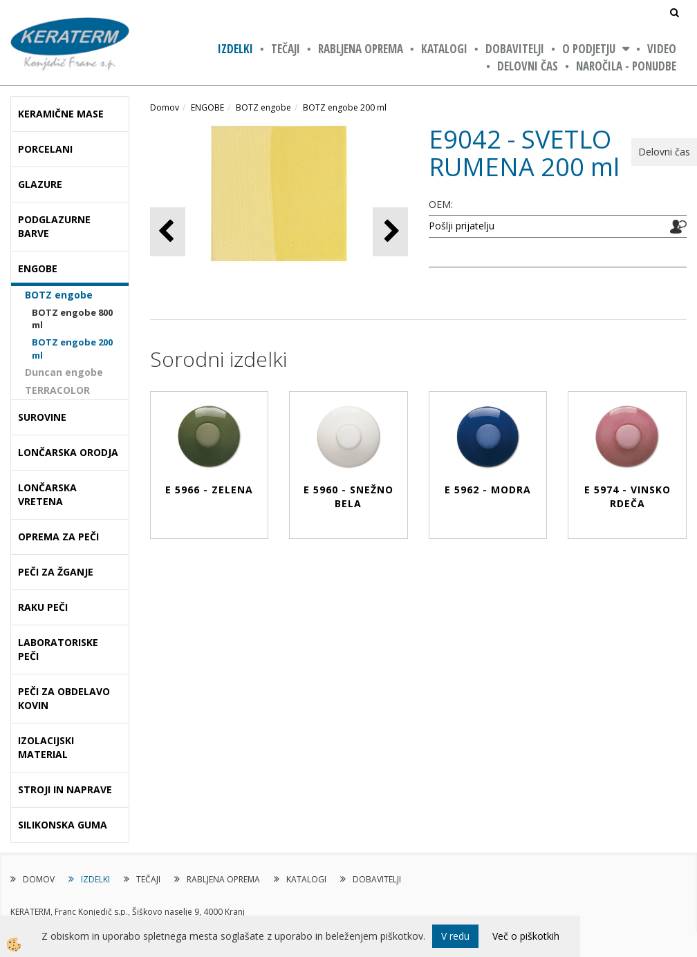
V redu (455, 935)
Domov (164, 107)
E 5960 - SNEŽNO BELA (348, 496)
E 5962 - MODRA (488, 489)
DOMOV (39, 879)
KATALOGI (444, 49)
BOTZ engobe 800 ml (72, 319)
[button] (390, 231)
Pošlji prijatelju (461, 225)
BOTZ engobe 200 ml (72, 348)
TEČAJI (285, 49)
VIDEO (661, 49)
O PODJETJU (588, 49)
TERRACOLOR (57, 390)
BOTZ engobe (59, 294)
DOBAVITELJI (514, 49)
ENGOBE (207, 107)
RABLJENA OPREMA (360, 49)
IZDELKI (235, 49)
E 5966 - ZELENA (209, 489)
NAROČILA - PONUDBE (626, 66)
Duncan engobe (64, 372)
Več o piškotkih (525, 935)
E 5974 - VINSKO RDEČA (627, 496)
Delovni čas (527, 66)
